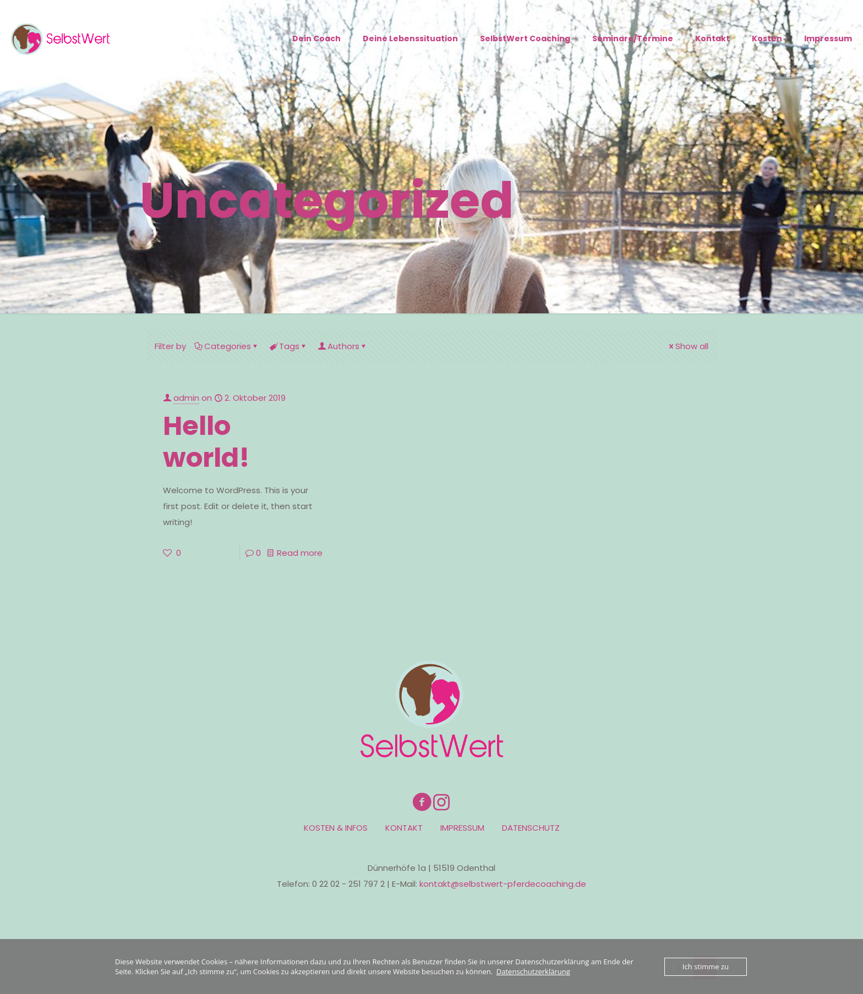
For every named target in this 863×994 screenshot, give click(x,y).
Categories (226, 346)
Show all (687, 346)
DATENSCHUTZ (531, 827)
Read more (300, 553)
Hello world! (206, 441)
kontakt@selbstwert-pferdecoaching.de (502, 884)
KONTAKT (404, 827)
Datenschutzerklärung (533, 971)
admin (186, 398)
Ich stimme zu (705, 966)
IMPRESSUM (462, 827)
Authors (343, 346)
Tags (288, 346)
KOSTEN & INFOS (336, 827)
